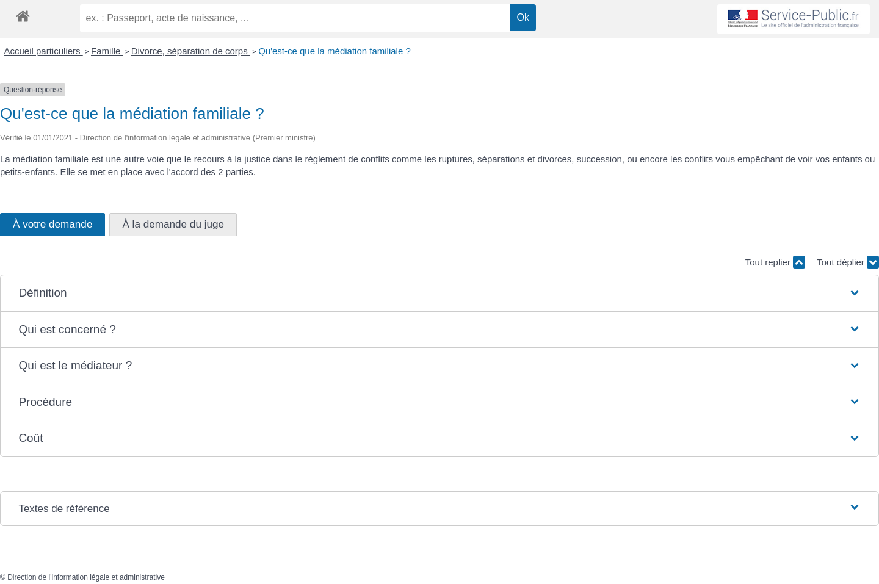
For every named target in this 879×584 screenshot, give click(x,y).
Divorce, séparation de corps (190, 51)
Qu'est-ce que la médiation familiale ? (334, 51)
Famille (107, 51)
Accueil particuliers (43, 51)
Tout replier (775, 262)
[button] (439, 293)
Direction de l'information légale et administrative (86, 577)
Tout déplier (848, 262)
